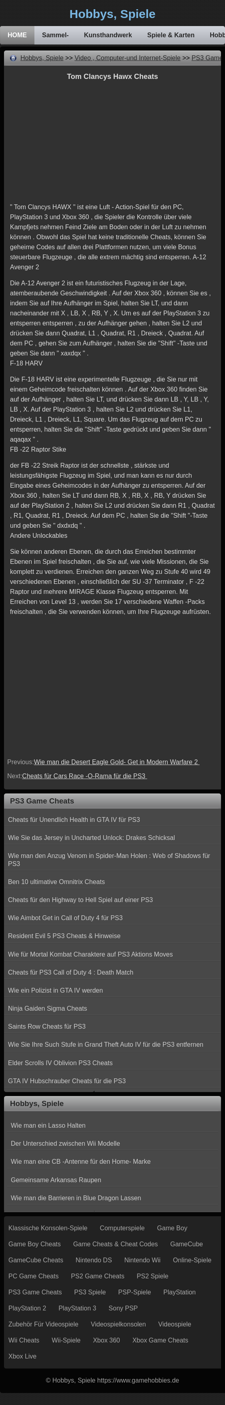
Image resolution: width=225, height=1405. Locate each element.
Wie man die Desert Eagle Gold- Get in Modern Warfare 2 (117, 762)
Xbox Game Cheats (161, 1340)
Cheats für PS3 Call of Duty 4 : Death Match (70, 972)
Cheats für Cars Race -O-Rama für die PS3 (84, 776)
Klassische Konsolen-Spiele (47, 1228)
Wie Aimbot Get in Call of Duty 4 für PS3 (65, 917)
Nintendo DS (94, 1260)
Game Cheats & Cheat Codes (115, 1244)
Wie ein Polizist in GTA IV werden (55, 990)
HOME (17, 35)
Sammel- (55, 35)
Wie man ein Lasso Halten (48, 1125)
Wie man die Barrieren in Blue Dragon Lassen (76, 1198)
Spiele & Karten (171, 35)
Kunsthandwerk (108, 35)
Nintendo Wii (142, 1260)
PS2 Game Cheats (97, 1276)
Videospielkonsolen (118, 1324)
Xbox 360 (106, 1340)
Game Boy (172, 1228)
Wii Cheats (23, 1340)
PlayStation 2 (27, 1308)
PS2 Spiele (153, 1276)
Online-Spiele (192, 1260)
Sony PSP (123, 1308)
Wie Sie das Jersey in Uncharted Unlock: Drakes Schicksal (91, 837)
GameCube (186, 1244)
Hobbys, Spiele (42, 58)
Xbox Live (22, 1356)
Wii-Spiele (66, 1340)
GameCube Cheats (35, 1260)
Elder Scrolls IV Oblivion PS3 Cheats (60, 1063)
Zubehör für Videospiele (43, 1324)
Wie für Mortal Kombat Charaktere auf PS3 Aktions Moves (90, 954)
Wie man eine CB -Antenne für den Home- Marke (81, 1161)
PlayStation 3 (77, 1308)
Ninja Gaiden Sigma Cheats (47, 1008)
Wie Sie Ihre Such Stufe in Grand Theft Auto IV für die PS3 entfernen (105, 1044)
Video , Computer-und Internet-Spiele (127, 58)
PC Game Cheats (33, 1276)
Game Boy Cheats (34, 1244)
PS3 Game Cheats (35, 1292)
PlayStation (179, 1292)
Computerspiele (122, 1228)
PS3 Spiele (90, 1292)
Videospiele (174, 1324)
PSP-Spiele (134, 1292)
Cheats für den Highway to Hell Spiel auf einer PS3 (80, 899)
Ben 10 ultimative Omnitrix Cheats (56, 881)
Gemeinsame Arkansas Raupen (56, 1180)
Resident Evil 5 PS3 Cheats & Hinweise (64, 936)
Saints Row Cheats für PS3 (47, 1026)
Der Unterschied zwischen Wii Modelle (65, 1143)
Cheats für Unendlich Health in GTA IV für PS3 (74, 819)
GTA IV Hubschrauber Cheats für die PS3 (67, 1081)
